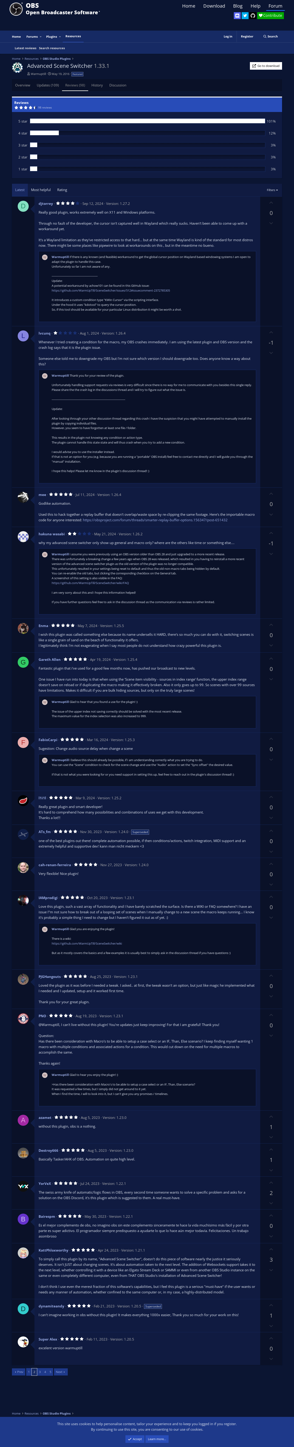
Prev (20, 1372)
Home (188, 6)
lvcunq (45, 333)
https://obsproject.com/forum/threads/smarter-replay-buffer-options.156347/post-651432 (155, 520)
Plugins (51, 36)
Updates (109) (48, 85)
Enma (43, 625)
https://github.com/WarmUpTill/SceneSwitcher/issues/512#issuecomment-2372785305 (111, 290)
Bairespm (47, 1216)
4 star (22, 133)
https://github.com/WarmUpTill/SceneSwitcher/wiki (87, 943)
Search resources (52, 48)
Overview (22, 85)
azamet (45, 1117)
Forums (32, 36)
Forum (276, 6)
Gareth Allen (50, 659)
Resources (73, 36)
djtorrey (46, 203)
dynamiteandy (51, 1306)
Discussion (117, 85)
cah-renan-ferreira (55, 864)
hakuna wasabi (52, 534)
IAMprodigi (48, 897)
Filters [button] (271, 190)
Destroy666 (48, 1150)
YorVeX (45, 1183)
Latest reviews (25, 48)
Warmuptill (38, 74)
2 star (22, 157)
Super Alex (48, 1339)
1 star (22, 169)
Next (59, 1372)
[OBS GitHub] (252, 15)
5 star (22, 121)
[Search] (270, 36)
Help (255, 6)
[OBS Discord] (237, 15)
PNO (42, 1016)
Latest (20, 189)
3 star (22, 145)
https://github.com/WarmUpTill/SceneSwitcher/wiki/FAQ (90, 583)
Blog (238, 6)
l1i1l (42, 798)
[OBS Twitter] (245, 15)
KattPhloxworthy (53, 1250)
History (97, 85)
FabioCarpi (48, 739)
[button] (41, 36)
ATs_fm (45, 831)
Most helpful (41, 189)
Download (214, 6)
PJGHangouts (50, 976)
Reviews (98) (75, 85)
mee (42, 494)
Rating (62, 189)
